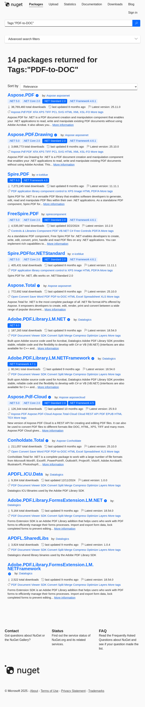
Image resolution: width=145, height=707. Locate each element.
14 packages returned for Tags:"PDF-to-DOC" (52, 65)
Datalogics (84, 319)
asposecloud (77, 397)
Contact (12, 631)
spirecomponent (56, 214)
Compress (79, 335)
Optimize (92, 335)
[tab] (36, 4)
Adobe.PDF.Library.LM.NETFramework (49, 358)
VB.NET (64, 230)
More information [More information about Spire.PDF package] (54, 204)
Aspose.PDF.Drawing (30, 134)
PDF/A (95, 191)
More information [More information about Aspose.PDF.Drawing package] (64, 164)
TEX (10, 417)
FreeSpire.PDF (23, 214)
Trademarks (96, 690)
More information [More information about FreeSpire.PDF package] (57, 243)
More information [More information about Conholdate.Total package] (53, 464)
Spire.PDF (18, 174)
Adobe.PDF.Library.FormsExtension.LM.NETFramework (51, 567)
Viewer (35, 335)
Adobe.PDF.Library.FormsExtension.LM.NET (55, 500)
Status (57, 631)
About (34, 690)
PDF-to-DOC (59, 296)
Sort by (13, 86)
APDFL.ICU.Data (25, 474)
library (36, 191)
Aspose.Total (22, 285)
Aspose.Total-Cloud (64, 413)
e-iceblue (42, 174)
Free (77, 230)
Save (33, 296)
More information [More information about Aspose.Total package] (55, 309)
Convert (24, 296)
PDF (29, 112)
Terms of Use (49, 690)
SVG (61, 112)
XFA (35, 112)
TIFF (48, 112)
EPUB (110, 413)
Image (78, 191)
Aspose (51, 95)
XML (76, 112)
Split (60, 335)
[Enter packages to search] (69, 23)
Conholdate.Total (26, 440)
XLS (103, 296)
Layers (103, 335)
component (47, 191)
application (24, 191)
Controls (16, 230)
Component (44, 230)
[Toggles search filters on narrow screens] (136, 39)
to (66, 191)
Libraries (30, 230)
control (59, 191)
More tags (97, 112)
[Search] (136, 23)
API (96, 413)
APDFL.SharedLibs (28, 538)
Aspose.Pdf (18, 112)
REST (89, 413)
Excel (79, 296)
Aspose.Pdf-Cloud (27, 397)
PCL (54, 112)
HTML (68, 112)
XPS (41, 112)
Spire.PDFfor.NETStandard (36, 253)
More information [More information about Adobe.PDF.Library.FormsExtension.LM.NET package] (65, 528)
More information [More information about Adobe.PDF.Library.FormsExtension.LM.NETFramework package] (65, 597)
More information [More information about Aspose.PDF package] (63, 124)
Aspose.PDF (21, 95)
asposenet (63, 95)
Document (24, 335)
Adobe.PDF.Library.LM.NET (37, 319)
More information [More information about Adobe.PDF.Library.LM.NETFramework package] (48, 387)
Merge (68, 335)
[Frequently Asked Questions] (103, 631)
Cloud (81, 413)
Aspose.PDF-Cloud (40, 413)
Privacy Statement (73, 690)
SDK (44, 335)
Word (40, 296)
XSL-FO (85, 112)
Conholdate (74, 440)
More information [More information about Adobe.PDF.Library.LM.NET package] (48, 348)
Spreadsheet (92, 296)
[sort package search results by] (78, 86)
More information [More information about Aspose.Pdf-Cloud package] (52, 430)
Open (14, 296)
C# (71, 230)
